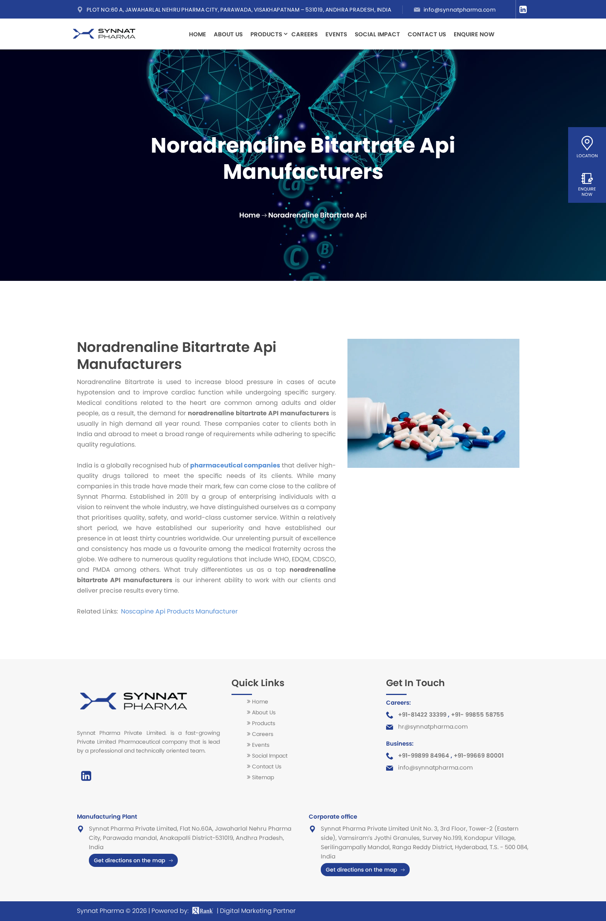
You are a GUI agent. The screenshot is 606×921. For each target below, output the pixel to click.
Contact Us (427, 34)
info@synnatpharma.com (460, 10)
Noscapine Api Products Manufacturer (178, 611)
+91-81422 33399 (422, 714)
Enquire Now (474, 34)
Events (336, 34)
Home (197, 34)
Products (266, 33)
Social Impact (377, 34)
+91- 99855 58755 (477, 714)
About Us (228, 34)
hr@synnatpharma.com (433, 726)
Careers (304, 34)
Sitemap (263, 777)
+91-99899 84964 (423, 755)
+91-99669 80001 (479, 755)
